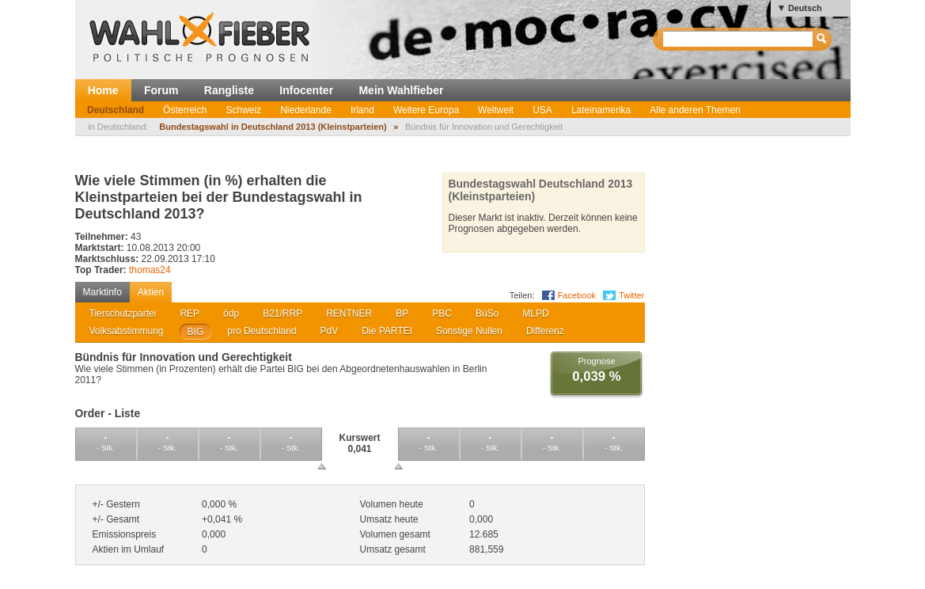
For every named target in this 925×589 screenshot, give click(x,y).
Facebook (577, 295)
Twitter (631, 295)
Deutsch (805, 8)
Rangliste (229, 90)
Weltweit (496, 110)
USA (542, 110)
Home (103, 90)
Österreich (185, 110)
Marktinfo (102, 292)
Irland (362, 110)
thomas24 (150, 270)
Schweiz (243, 110)
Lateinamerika (601, 110)
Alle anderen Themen (695, 110)
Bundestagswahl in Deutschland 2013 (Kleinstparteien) (273, 126)
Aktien (151, 292)
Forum (161, 90)
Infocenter (306, 90)
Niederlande (306, 110)
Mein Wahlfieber (400, 90)
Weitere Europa (426, 110)
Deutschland (115, 110)
